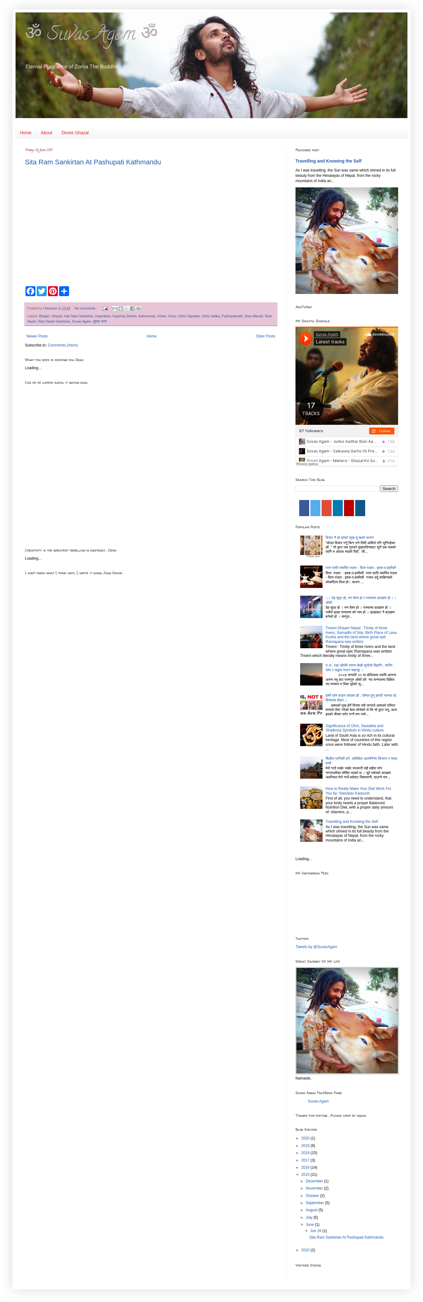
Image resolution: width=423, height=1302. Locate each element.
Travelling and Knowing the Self (328, 160)
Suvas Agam (81, 321)
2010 (306, 1250)
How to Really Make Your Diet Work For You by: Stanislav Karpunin (358, 790)
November (315, 1188)
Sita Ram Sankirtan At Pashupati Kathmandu (93, 162)
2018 (306, 1153)
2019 (306, 1146)
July (310, 1217)
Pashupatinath (232, 316)
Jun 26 (316, 1231)
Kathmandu (147, 316)
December (315, 1181)
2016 (306, 1167)
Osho (172, 316)
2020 (306, 1138)
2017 (306, 1160)
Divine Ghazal (75, 132)
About (46, 132)
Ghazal (56, 316)
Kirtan (161, 316)
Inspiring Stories (125, 316)
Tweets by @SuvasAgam (316, 947)
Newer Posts (37, 336)
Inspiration (103, 316)
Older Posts (265, 336)
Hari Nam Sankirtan (78, 316)
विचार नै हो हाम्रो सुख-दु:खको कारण (350, 537)
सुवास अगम (100, 321)
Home (25, 132)
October (313, 1196)
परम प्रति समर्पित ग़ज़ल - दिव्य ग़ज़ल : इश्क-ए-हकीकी (361, 568)
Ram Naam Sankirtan (54, 321)
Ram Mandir (254, 316)
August (312, 1210)
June (310, 1224)
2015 (306, 1174)
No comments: (86, 308)
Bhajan (44, 316)
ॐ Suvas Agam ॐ (91, 35)
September (315, 1203)
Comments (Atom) (63, 345)
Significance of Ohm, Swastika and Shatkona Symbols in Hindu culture (355, 728)
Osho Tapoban (189, 316)
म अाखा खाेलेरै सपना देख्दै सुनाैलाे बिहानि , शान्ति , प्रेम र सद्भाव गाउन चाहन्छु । (360, 667)
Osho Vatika (211, 316)
